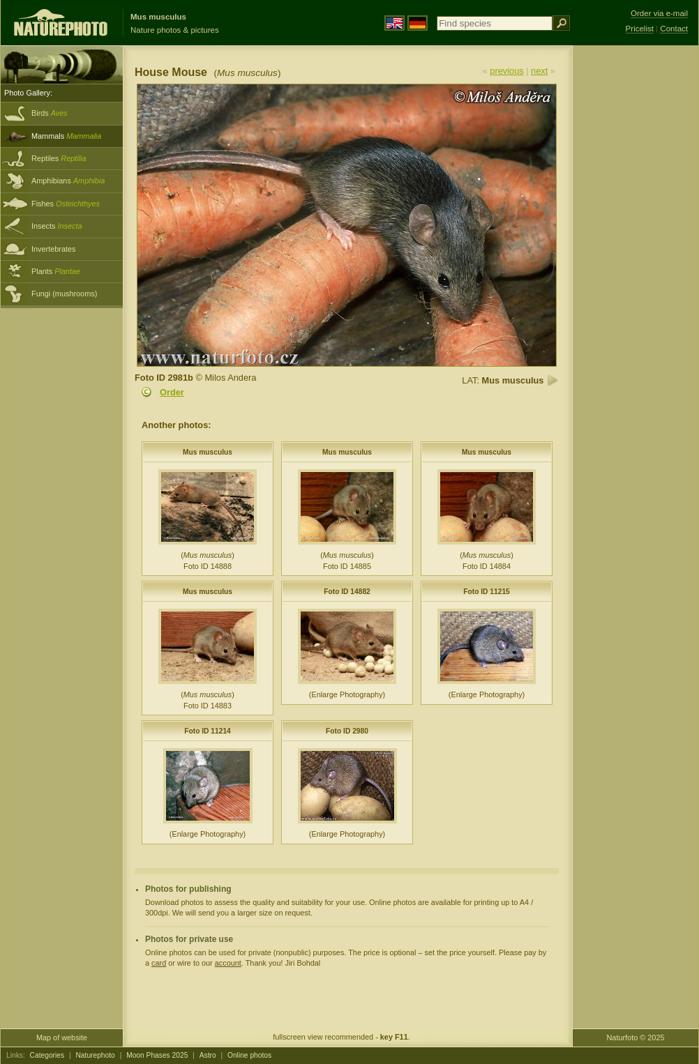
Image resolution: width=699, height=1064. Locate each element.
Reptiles (59, 158)
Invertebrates (53, 249)
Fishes (65, 203)
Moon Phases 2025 (157, 1055)
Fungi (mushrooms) (64, 293)
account (228, 963)
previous (506, 71)
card (158, 963)
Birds (49, 113)
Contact (674, 28)
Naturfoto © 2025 (636, 1037)
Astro (208, 1055)
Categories (47, 1055)
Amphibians (68, 180)
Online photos (249, 1055)
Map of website (61, 1037)
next (539, 71)
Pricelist (640, 28)
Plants (55, 271)
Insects (56, 226)
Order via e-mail (659, 13)
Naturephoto (94, 1055)
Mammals (66, 136)
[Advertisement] (635, 268)
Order (172, 392)
